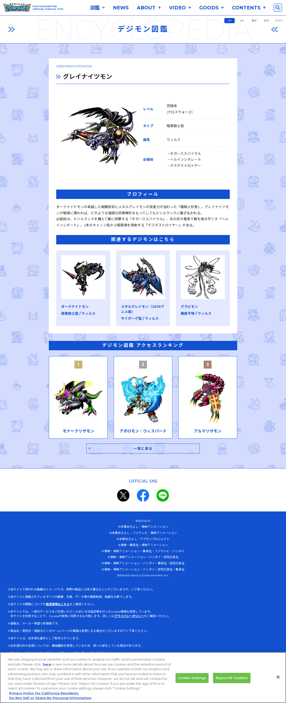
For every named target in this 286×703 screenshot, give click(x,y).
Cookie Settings (192, 681)
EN (242, 20)
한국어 (279, 20)
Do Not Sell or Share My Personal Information (50, 701)
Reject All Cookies (232, 681)
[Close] (278, 680)
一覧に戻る (143, 467)
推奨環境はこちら (58, 623)
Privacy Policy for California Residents (44, 696)
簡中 (254, 20)
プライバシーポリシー (129, 635)
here (47, 667)
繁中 (266, 20)
